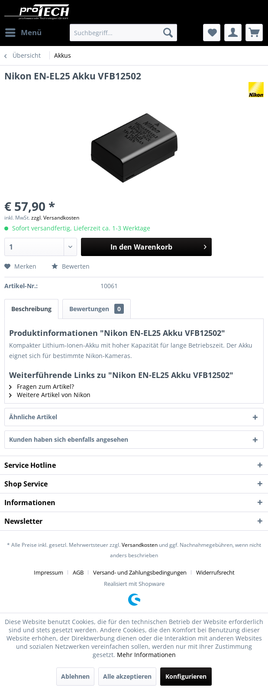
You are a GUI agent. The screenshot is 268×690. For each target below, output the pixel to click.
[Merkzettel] (211, 32)
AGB (78, 572)
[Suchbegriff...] (123, 32)
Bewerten (71, 266)
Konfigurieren (186, 676)
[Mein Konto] (233, 32)
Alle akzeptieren (127, 676)
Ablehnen (75, 676)
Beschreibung (31, 309)
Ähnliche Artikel (33, 417)
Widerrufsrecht (215, 572)
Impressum (48, 572)
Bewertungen (96, 309)
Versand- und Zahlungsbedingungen (140, 572)
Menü (23, 31)
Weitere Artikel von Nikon (49, 395)
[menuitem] (23, 32)
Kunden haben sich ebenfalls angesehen (68, 439)
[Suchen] (168, 32)
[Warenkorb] (254, 32)
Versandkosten (140, 545)
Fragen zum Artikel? (41, 386)
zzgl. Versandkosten (55, 217)
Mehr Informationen (146, 655)
